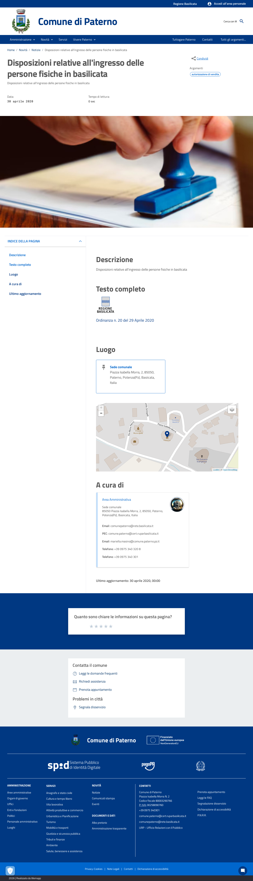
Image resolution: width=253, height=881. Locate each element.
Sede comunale (121, 366)
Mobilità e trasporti (57, 828)
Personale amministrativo (22, 821)
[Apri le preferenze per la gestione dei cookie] (10, 870)
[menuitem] (183, 39)
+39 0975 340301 (149, 810)
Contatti (145, 786)
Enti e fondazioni (17, 810)
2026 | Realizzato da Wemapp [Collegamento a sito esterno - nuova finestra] (25, 878)
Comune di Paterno (77, 21)
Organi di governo (17, 798)
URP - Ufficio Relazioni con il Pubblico (161, 828)
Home (11, 50)
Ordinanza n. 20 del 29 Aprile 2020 (125, 320)
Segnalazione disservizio (211, 803)
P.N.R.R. (201, 815)
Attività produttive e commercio (64, 810)
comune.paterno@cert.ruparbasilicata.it (162, 816)
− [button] (101, 413)
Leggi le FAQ (204, 798)
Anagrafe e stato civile (59, 793)
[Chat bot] (242, 870)
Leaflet (216, 470)
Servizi (51, 786)
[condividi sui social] (199, 58)
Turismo (51, 822)
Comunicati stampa (103, 798)
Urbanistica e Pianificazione (62, 816)
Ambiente (52, 845)
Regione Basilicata (185, 3)
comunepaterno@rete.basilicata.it (159, 822)
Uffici (10, 804)
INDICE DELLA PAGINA (24, 241)
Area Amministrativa (116, 499)
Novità (23, 50)
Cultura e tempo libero (59, 798)
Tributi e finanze (55, 839)
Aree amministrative (19, 792)
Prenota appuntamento (211, 792)
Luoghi (11, 827)
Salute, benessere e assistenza (64, 851)
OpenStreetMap (230, 470)
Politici (11, 816)
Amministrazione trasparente (109, 828)
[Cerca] (242, 21)
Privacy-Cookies (94, 869)
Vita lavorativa (54, 804)
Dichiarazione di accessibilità (214, 809)
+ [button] (101, 408)
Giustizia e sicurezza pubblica (63, 833)
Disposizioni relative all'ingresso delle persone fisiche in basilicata (86, 50)
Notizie (36, 50)
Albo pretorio (99, 823)
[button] (226, 4)
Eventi (95, 804)
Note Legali (113, 869)
